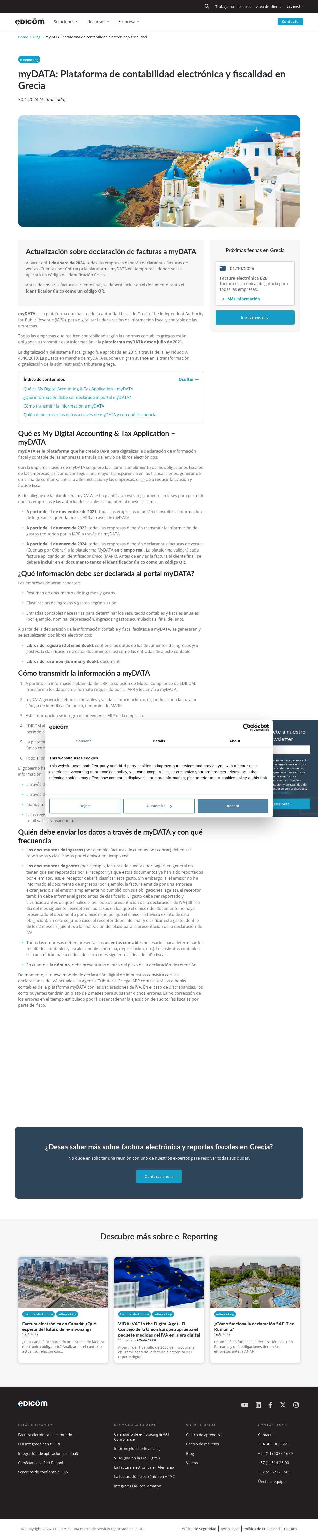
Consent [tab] (83, 741)
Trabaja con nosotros (233, 6)
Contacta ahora (159, 1176)
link (263, 778)
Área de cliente (269, 6)
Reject (85, 806)
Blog (36, 37)
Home (23, 37)
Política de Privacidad (262, 1528)
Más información (243, 299)
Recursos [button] (96, 21)
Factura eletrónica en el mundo (45, 1434)
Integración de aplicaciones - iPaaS (48, 1453)
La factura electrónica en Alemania (144, 1467)
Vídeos (192, 1462)
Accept (233, 806)
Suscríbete (280, 803)
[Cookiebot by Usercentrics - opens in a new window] (247, 727)
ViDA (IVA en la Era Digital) (137, 1457)
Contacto (290, 21)
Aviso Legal (230, 1528)
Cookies (290, 1528)
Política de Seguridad (198, 1528)
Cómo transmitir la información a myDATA (63, 406)
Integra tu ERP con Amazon (137, 1485)
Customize (159, 806)
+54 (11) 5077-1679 (275, 1453)
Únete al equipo (272, 1481)
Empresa (126, 21)
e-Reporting (29, 59)
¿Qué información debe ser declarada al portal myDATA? (77, 397)
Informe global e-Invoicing (137, 1448)
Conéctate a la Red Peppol (40, 1462)
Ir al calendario (255, 317)
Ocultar (189, 379)
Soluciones (64, 21)
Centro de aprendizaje (205, 1434)
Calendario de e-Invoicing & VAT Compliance (142, 1437)
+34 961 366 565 (273, 1443)
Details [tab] (159, 741)
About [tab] (234, 741)
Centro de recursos (202, 1443)
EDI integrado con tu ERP (39, 1443)
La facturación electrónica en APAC (144, 1476)
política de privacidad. (276, 792)
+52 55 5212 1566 (274, 1471)
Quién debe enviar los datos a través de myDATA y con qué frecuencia (89, 414)
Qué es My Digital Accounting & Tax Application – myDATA (78, 389)
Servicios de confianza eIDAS (43, 1471)
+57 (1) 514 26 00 (273, 1462)
